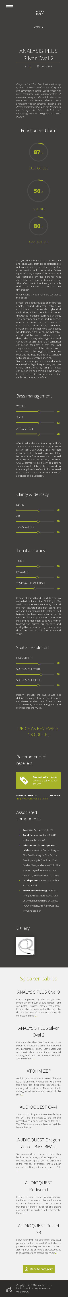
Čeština (38, 27)
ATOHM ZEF (38, 1071)
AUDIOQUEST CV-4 (38, 1107)
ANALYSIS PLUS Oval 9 (38, 992)
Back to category (41, 1269)
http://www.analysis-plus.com (32, 798)
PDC (26, 1291)
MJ (30, 66)
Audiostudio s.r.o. (45, 777)
